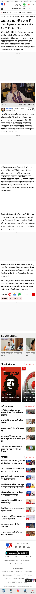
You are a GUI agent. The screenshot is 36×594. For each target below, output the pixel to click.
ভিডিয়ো (4, 457)
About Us (14, 557)
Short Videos (8, 364)
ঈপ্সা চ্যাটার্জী (9, 109)
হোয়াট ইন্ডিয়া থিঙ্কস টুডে (15, 299)
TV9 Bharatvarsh (8, 571)
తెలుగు (16, 1)
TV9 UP (27, 578)
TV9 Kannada (7, 575)
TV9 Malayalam (18, 578)
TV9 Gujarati (18, 575)
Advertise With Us (25, 557)
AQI (20, 5)
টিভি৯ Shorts (7, 12)
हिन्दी (2, 1)
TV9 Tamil (8, 578)
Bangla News (5, 17)
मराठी (21, 1)
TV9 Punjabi (28, 575)
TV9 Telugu (29, 571)
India (12, 17)
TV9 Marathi (19, 571)
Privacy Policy (25, 560)
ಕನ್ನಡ (12, 1)
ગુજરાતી (26, 1)
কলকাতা (28, 9)
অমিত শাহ (4, 299)
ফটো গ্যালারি (22, 12)
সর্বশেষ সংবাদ (7, 406)
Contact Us (6, 557)
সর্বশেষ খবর (7, 9)
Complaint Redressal (12, 560)
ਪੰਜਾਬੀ (31, 1)
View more (29, 364)
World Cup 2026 (18, 9)
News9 (7, 1)
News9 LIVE (12, 582)
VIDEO (15, 12)
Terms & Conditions (17, 564)
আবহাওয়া (29, 12)
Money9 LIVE (22, 582)
